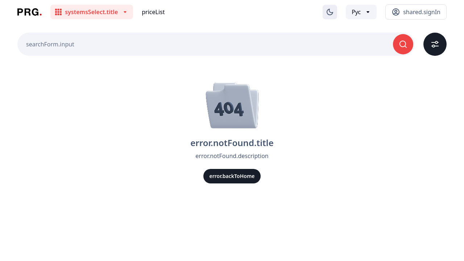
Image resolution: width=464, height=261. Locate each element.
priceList (153, 12)
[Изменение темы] (330, 12)
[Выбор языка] (361, 12)
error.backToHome (231, 176)
